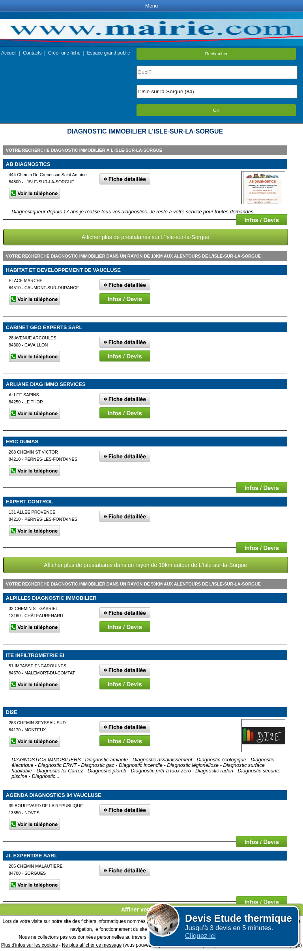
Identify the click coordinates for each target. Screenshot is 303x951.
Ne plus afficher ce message (92, 945)
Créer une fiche (64, 53)
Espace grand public (108, 53)
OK (216, 110)
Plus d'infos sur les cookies (29, 945)
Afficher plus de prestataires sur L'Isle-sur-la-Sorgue (145, 237)
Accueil (9, 53)
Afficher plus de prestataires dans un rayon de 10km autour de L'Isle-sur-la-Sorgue (145, 565)
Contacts (32, 53)
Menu (151, 6)
